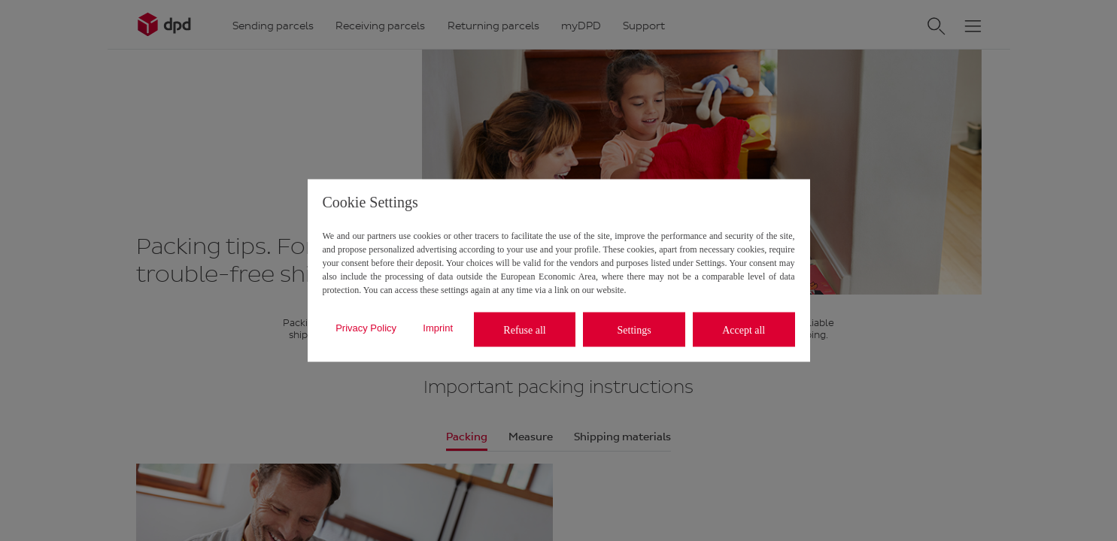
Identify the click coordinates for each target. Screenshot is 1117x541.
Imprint (438, 327)
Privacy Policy (365, 327)
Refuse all (524, 329)
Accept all (743, 329)
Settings (634, 329)
